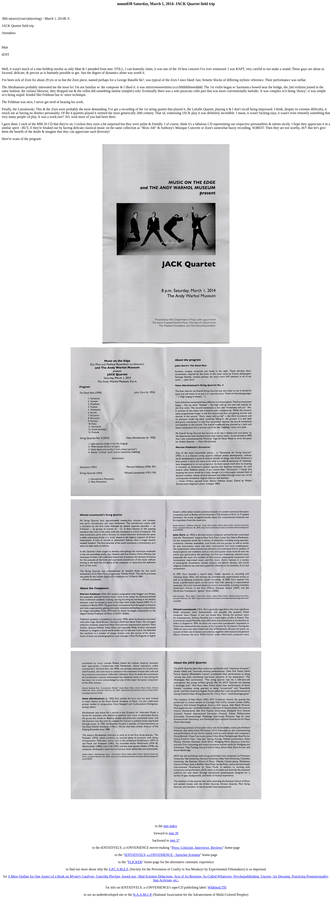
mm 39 (173, 833)
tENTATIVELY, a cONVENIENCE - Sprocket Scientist (162, 855)
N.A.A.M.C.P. (142, 894)
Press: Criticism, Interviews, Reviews (197, 847)
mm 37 (175, 840)
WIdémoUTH (217, 887)
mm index (170, 826)
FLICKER (135, 862)
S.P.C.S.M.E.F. (119, 869)
